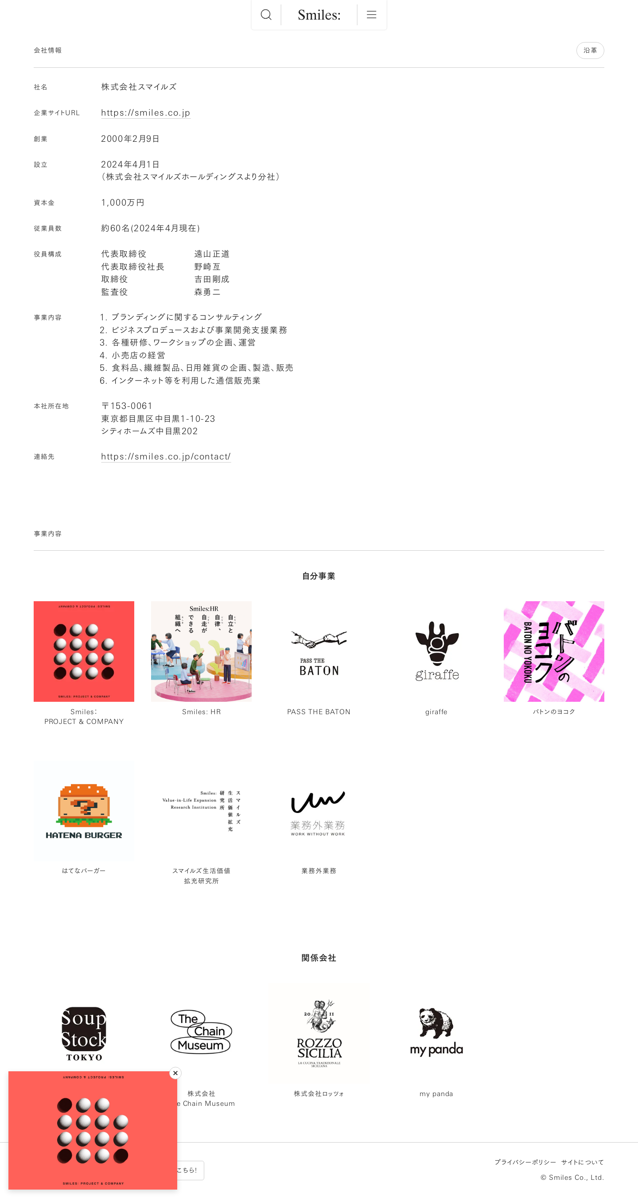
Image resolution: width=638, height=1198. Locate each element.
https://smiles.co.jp (146, 112)
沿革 (591, 50)
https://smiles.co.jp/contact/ (166, 456)
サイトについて (582, 1162)
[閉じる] (175, 1073)
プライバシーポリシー (525, 1162)
